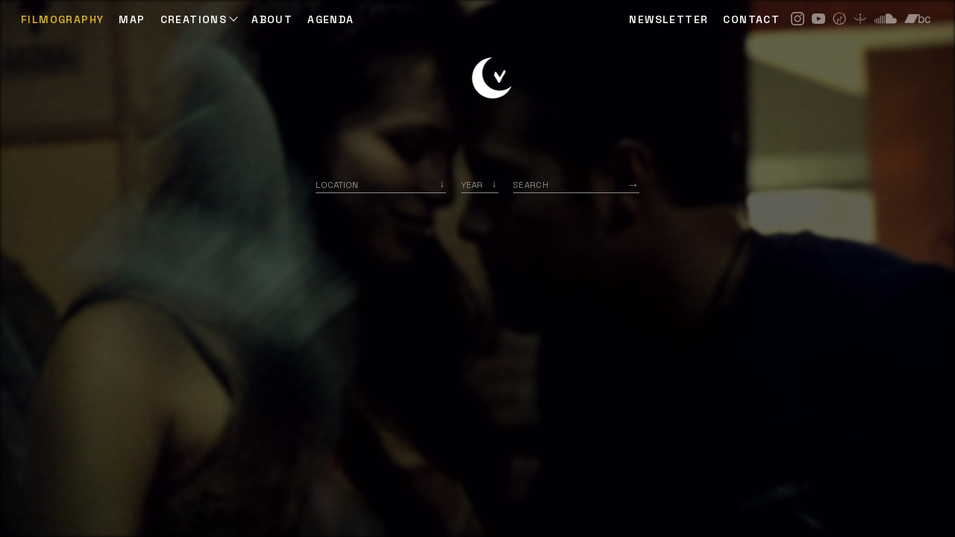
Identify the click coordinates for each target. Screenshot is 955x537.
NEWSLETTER (668, 19)
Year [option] (472, 184)
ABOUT (271, 19)
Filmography (62, 19)
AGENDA (330, 19)
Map (132, 19)
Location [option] (337, 184)
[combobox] (381, 184)
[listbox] (479, 184)
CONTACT (751, 19)
